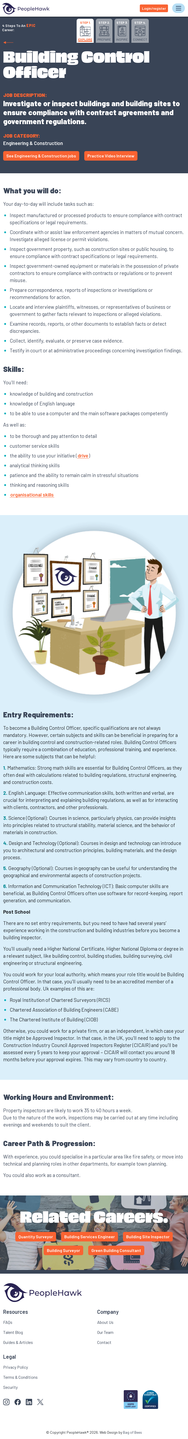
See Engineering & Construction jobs (41, 155)
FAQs (7, 1322)
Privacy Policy (15, 1367)
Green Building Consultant (116, 1250)
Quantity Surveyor (35, 1236)
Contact (104, 1342)
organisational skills (32, 495)
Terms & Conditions (20, 1377)
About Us (105, 1322)
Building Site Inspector (148, 1236)
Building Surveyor (63, 1250)
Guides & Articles (18, 1342)
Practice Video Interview (110, 155)
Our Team (105, 1332)
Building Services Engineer (89, 1236)
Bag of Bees (132, 1432)
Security (10, 1387)
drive (83, 455)
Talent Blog (13, 1332)
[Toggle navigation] (178, 8)
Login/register (154, 8)
